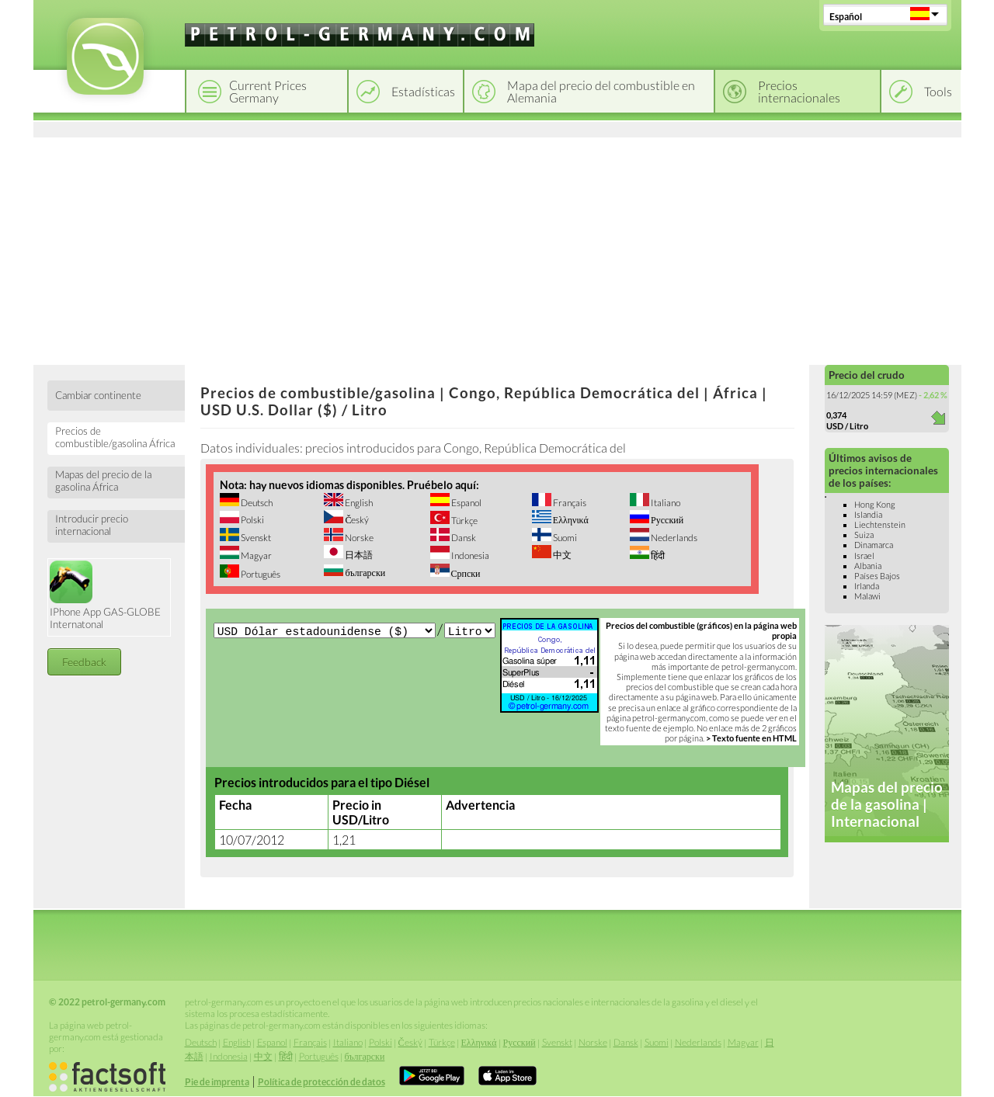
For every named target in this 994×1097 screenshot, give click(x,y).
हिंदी (657, 555)
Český (356, 520)
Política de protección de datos (321, 1082)
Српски (465, 573)
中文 (561, 555)
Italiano (664, 503)
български (364, 572)
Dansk (463, 537)
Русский (666, 520)
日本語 (358, 555)
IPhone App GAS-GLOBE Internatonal (105, 595)
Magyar (255, 555)
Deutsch (256, 503)
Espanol (465, 503)
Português (259, 574)
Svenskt (255, 537)
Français (568, 503)
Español (845, 17)
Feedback (84, 661)
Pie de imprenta (217, 1082)
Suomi (564, 537)
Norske (358, 537)
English (358, 503)
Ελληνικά (570, 520)
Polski (251, 520)
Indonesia (469, 555)
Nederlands (673, 537)
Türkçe (464, 520)
